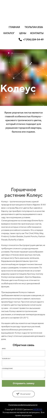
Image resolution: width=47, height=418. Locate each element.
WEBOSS (37, 409)
